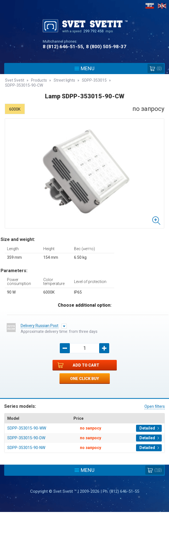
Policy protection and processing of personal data (84, 517)
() (156, 68)
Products (39, 80)
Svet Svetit (14, 80)
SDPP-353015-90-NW (26, 447)
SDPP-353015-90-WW (26, 428)
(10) (154, 470)
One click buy (84, 378)
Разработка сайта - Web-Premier (84, 542)
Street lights (64, 80)
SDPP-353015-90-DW (26, 438)
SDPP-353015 (94, 80)
